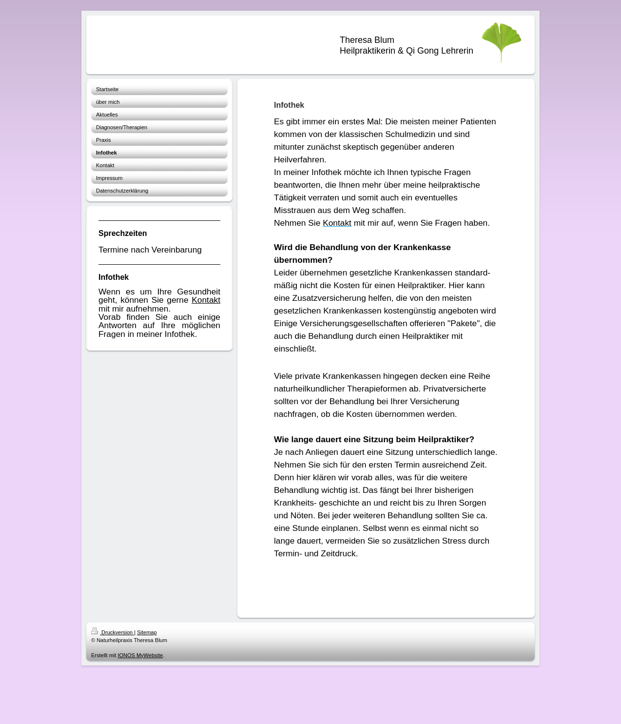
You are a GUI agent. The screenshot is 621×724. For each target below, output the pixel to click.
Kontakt (206, 300)
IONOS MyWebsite (140, 655)
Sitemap (146, 632)
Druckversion (112, 632)
